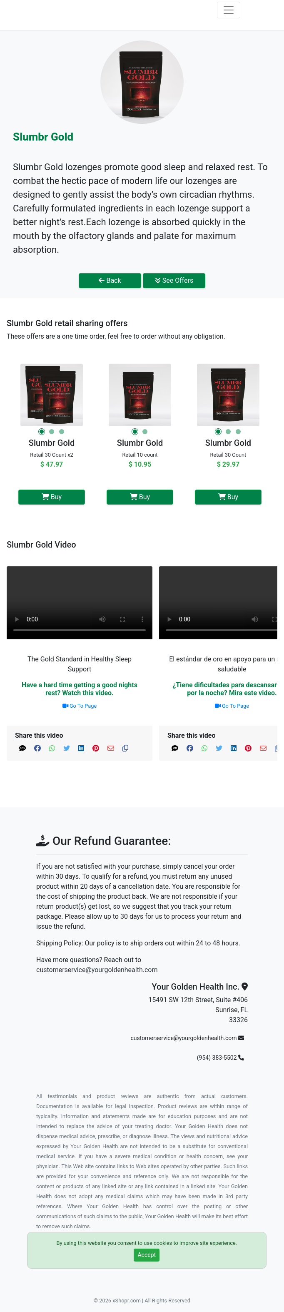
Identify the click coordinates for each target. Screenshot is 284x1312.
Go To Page (79, 706)
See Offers (174, 280)
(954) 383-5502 (220, 1057)
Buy (52, 497)
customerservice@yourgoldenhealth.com (96, 970)
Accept (146, 1255)
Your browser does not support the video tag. (79, 602)
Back (110, 280)
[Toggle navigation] (228, 10)
